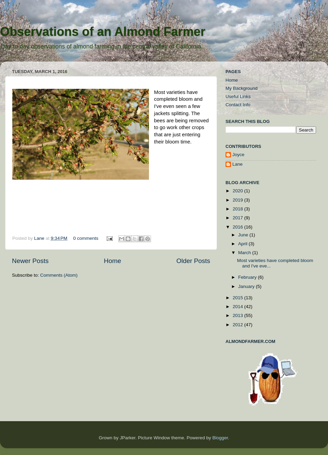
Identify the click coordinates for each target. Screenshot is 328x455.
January (247, 286)
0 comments (85, 238)
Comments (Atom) (59, 275)
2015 (238, 297)
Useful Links (238, 96)
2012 (238, 324)
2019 (238, 200)
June (243, 234)
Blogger (220, 437)
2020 (238, 190)
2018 (238, 208)
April (243, 243)
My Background (242, 88)
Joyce (238, 154)
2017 (238, 217)
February (248, 277)
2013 (238, 315)
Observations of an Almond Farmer (102, 32)
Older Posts (193, 260)
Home (112, 260)
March (245, 252)
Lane (40, 238)
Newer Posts (30, 260)
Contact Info (238, 104)
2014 (238, 306)
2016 (238, 227)
